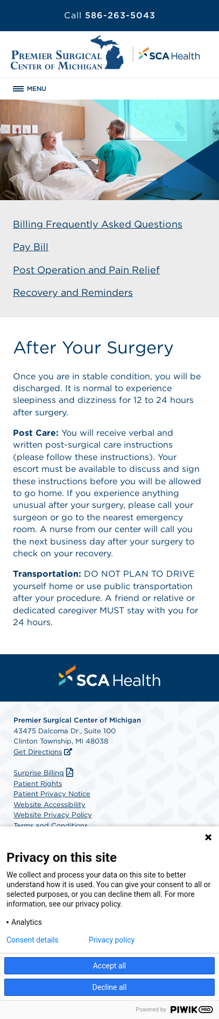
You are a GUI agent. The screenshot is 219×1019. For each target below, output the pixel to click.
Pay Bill (30, 246)
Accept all (109, 965)
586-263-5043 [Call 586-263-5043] (110, 15)
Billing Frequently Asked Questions (97, 224)
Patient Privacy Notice (51, 794)
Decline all (110, 987)
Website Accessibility (49, 805)
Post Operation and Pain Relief (86, 269)
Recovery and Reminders (73, 292)
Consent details (32, 940)
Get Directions (37, 752)
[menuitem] (109, 675)
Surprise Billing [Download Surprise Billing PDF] (44, 773)
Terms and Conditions (50, 826)
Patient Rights (37, 784)
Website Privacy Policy (52, 815)
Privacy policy (112, 940)
